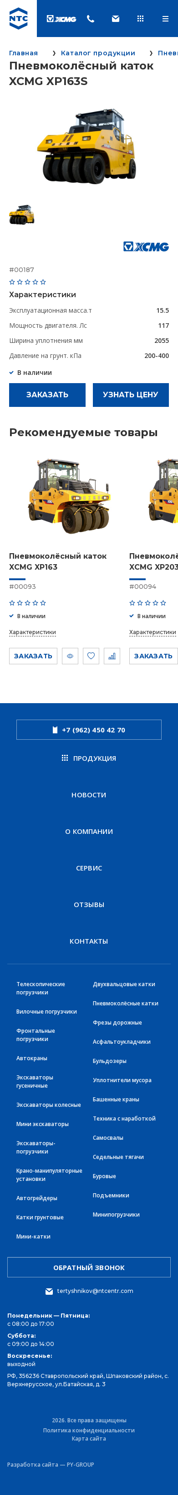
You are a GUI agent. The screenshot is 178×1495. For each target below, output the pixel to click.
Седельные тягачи (118, 1157)
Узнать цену (130, 394)
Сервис (89, 867)
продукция (89, 758)
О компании (89, 831)
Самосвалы (108, 1138)
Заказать (47, 394)
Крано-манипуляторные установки (49, 1175)
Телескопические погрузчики (40, 988)
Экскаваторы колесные (48, 1105)
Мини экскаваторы (42, 1124)
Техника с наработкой (124, 1118)
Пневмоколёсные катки (125, 1003)
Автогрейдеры (36, 1198)
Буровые (104, 1176)
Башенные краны (116, 1099)
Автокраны (31, 1058)
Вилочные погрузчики (46, 1011)
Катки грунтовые (40, 1217)
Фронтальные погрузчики (35, 1035)
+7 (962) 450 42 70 (89, 729)
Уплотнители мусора (122, 1080)
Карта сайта (89, 1438)
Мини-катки (33, 1236)
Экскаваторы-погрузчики (36, 1147)
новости (88, 794)
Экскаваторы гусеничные (34, 1081)
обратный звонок (89, 1267)
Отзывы (89, 904)
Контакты (89, 940)
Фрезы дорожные (117, 1022)
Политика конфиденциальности (89, 1430)
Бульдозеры (110, 1061)
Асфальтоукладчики (122, 1042)
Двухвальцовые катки (124, 984)
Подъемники (111, 1195)
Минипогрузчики (116, 1214)
